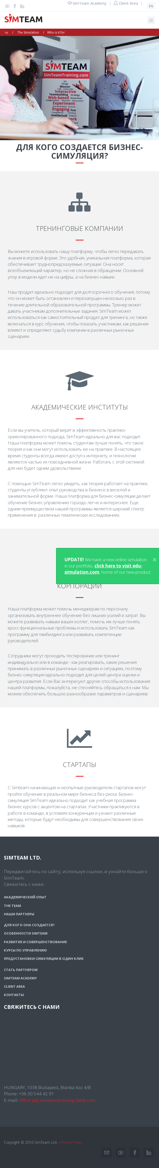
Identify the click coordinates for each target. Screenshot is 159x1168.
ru (6, 32)
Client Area (126, 3)
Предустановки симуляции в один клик (44, 958)
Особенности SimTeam (25, 933)
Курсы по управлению (25, 950)
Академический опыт (25, 897)
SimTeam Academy (87, 3)
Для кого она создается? (29, 925)
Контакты (14, 994)
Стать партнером (21, 969)
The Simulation (28, 32)
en (151, 6)
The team (12, 905)
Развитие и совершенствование (35, 942)
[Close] (155, 559)
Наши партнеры (19, 914)
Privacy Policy (71, 1142)
